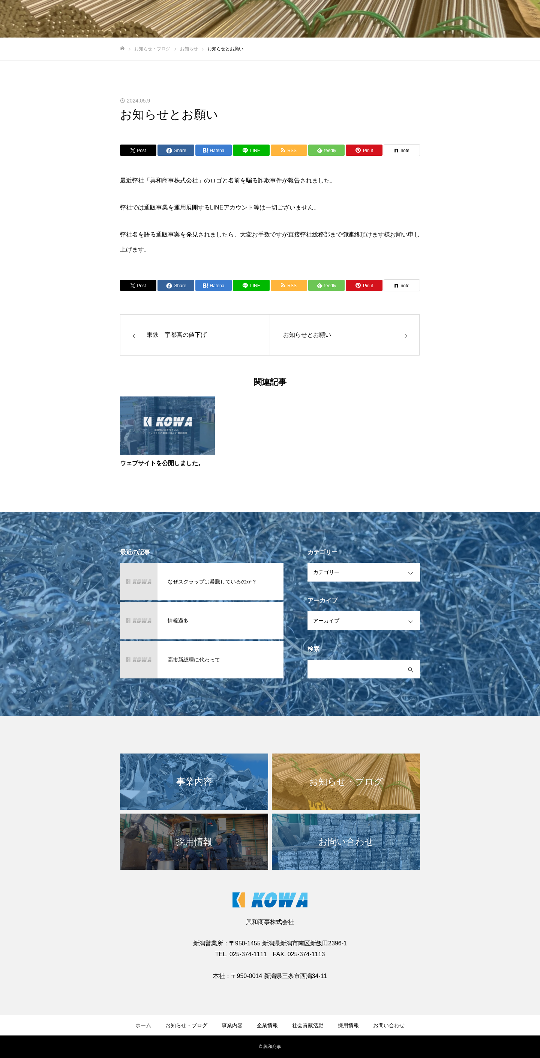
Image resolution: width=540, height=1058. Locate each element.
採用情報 (348, 1025)
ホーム (143, 1025)
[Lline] (251, 150)
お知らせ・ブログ (186, 1025)
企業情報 (267, 1025)
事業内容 (232, 1025)
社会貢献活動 (308, 1025)
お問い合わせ (389, 1025)
